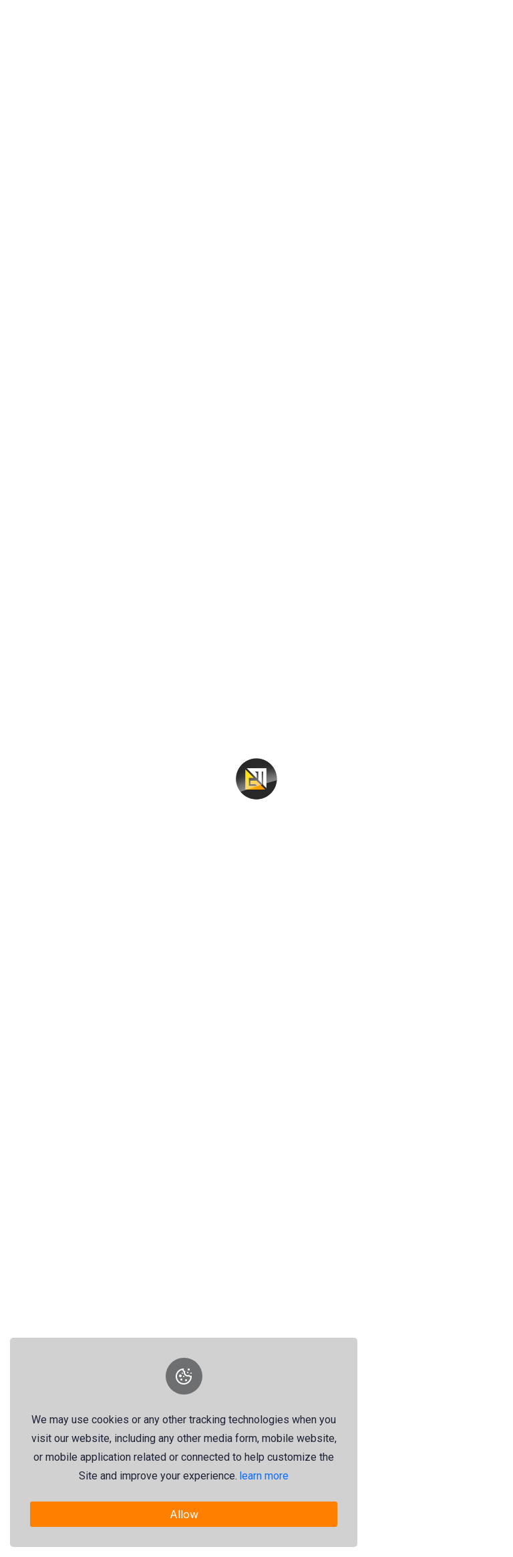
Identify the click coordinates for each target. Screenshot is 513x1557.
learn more (264, 1475)
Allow (184, 1514)
